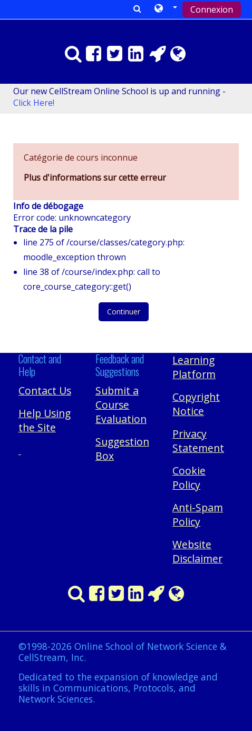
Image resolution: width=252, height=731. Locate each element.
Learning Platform (194, 367)
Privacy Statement (198, 441)
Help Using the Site (44, 420)
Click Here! (33, 102)
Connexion (211, 9)
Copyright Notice (196, 404)
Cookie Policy (189, 477)
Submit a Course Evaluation (121, 404)
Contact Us (44, 390)
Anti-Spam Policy (197, 514)
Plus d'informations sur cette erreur (95, 177)
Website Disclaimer (197, 551)
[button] (166, 9)
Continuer (123, 312)
